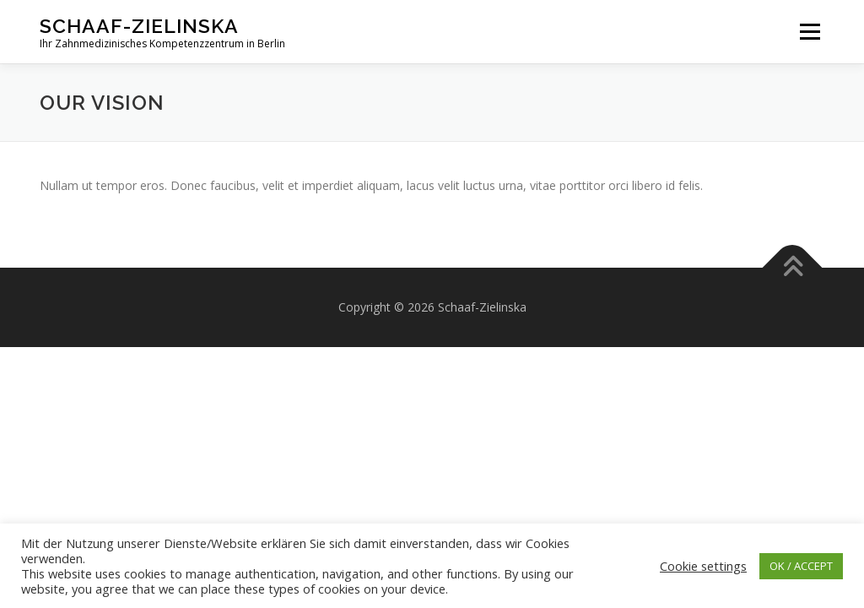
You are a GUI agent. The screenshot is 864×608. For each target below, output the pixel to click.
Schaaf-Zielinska (139, 25)
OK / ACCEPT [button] (801, 565)
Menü (809, 32)
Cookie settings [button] (703, 565)
